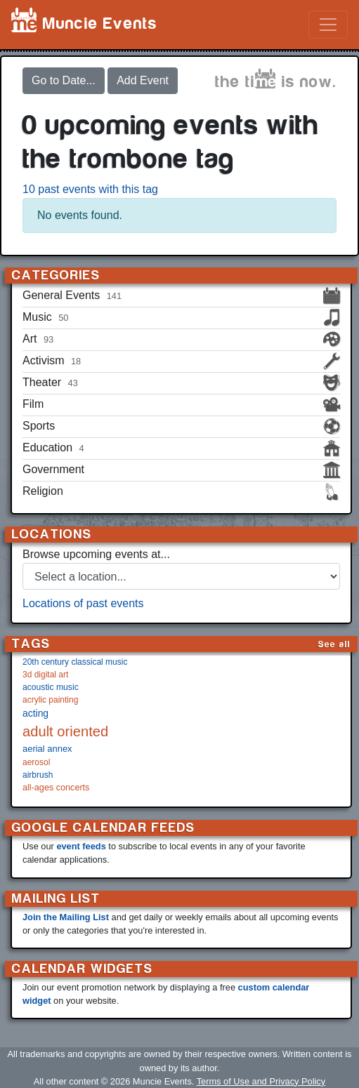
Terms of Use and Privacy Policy (261, 1081)
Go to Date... (64, 80)
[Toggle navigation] (328, 25)
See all (334, 644)
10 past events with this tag (90, 189)
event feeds (80, 846)
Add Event (143, 80)
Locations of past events (83, 603)
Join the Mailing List (65, 917)
